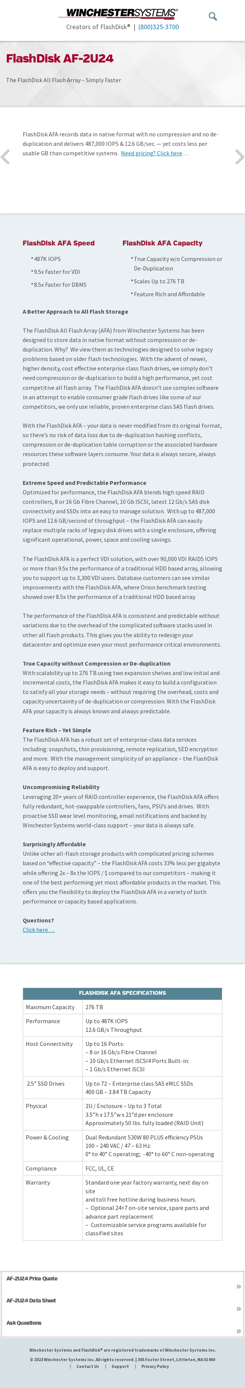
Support (120, 1367)
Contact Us (87, 1367)
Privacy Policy (155, 1367)
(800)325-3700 (158, 26)
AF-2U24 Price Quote (31, 1279)
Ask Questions (23, 1323)
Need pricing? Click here (151, 153)
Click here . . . (39, 929)
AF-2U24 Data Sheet (31, 1301)
